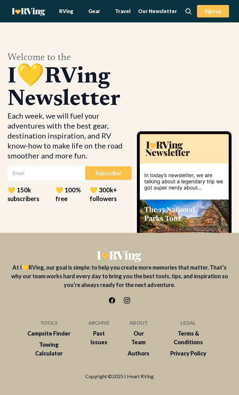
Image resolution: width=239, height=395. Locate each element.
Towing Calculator (49, 349)
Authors (138, 353)
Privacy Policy (188, 353)
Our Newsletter (157, 11)
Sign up (213, 11)
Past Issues (99, 338)
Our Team (138, 338)
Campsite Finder (48, 333)
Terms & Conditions (188, 338)
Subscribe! (108, 173)
